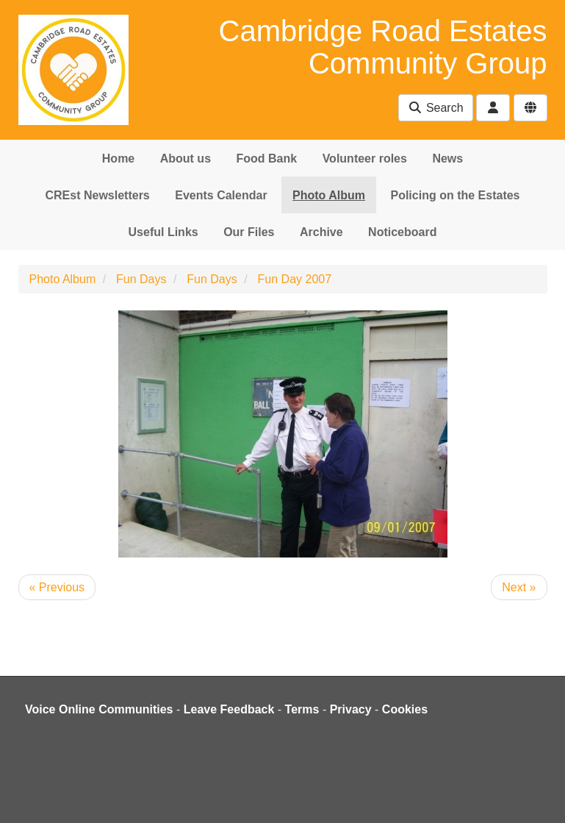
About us (185, 158)
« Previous (57, 587)
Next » (519, 587)
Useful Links (163, 232)
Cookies (405, 709)
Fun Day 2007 (295, 279)
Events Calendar (221, 195)
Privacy (351, 709)
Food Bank (267, 158)
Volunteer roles (365, 158)
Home (118, 158)
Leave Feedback (229, 709)
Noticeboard (402, 232)
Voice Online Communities (99, 709)
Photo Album (328, 195)
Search (435, 107)
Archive (321, 232)
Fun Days (141, 279)
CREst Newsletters (97, 195)
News (447, 158)
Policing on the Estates (454, 195)
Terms (302, 709)
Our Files (248, 232)
